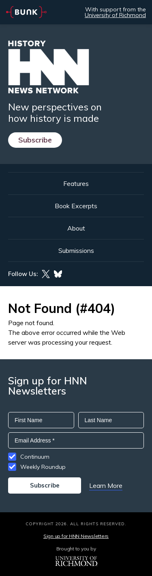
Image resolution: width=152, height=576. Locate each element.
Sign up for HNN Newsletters (76, 536)
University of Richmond (115, 15)
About (76, 228)
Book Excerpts (76, 206)
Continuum (34, 456)
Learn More (105, 485)
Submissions (76, 250)
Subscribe (35, 140)
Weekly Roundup (43, 466)
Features (76, 183)
